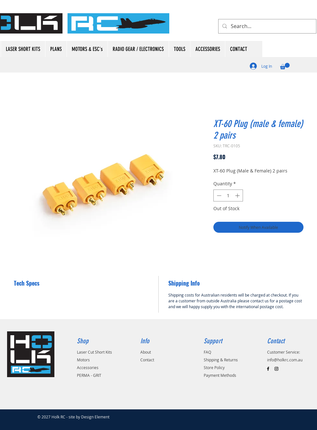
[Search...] (267, 26)
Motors (83, 359)
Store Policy (214, 367)
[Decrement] (218, 195)
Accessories (87, 367)
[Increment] (238, 195)
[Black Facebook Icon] (268, 368)
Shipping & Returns (221, 359)
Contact (147, 359)
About (145, 352)
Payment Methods (220, 375)
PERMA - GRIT (89, 375)
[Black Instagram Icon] (276, 368)
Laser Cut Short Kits (94, 352)
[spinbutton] (228, 195)
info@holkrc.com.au (285, 359)
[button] (285, 66)
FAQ (207, 352)
